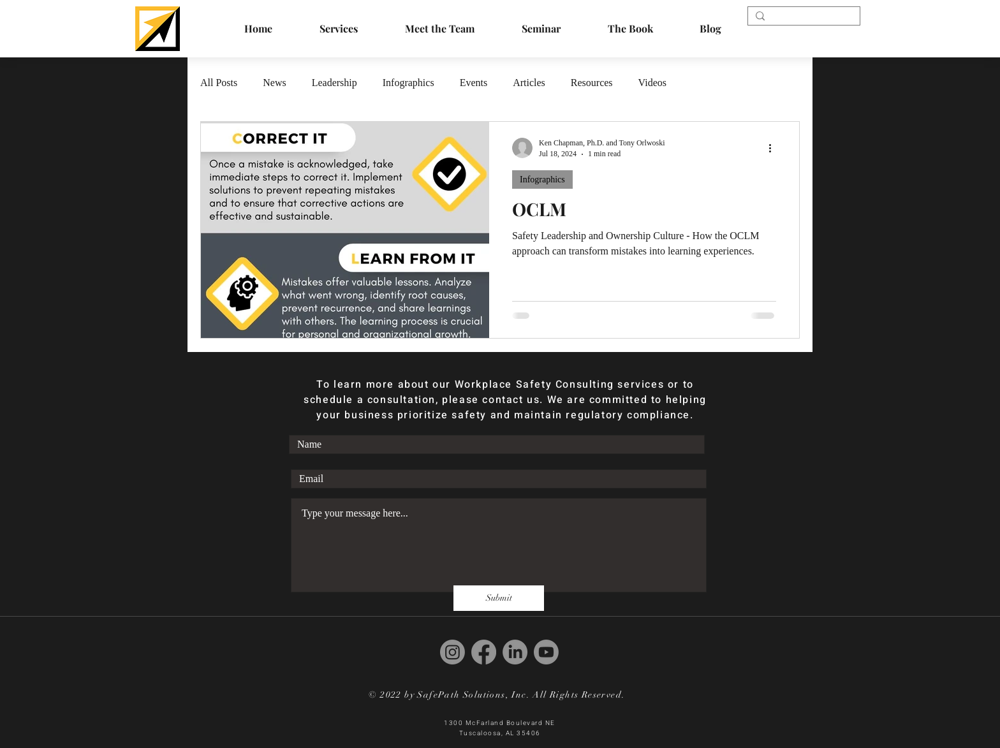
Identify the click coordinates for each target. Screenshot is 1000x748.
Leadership (334, 82)
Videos (652, 82)
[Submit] (498, 598)
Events (474, 82)
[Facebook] (483, 652)
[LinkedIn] (515, 652)
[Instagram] (452, 652)
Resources (592, 82)
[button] (630, 28)
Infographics (408, 82)
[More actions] (774, 148)
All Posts (218, 82)
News (274, 82)
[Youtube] (546, 652)
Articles (529, 82)
